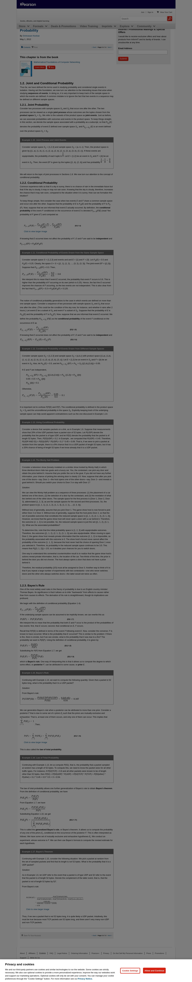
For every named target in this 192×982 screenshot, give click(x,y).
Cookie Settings (130, 970)
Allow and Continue (154, 970)
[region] (96, 970)
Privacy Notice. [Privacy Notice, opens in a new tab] (85, 979)
